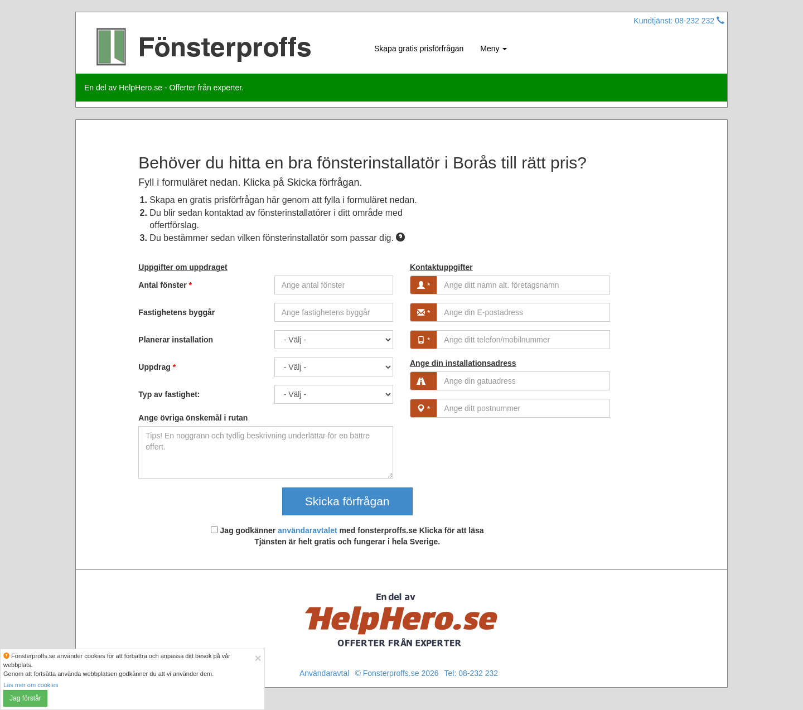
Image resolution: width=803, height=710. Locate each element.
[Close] (257, 658)
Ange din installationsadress (463, 363)
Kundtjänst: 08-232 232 (678, 20)
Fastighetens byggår (176, 312)
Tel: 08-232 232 (471, 673)
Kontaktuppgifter (441, 267)
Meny (493, 48)
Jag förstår (25, 698)
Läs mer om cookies (30, 685)
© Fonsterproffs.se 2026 (396, 673)
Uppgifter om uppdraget (182, 267)
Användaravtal (324, 673)
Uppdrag (157, 367)
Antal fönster (165, 285)
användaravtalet (307, 530)
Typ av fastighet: (169, 394)
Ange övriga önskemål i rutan (193, 417)
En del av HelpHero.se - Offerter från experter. (164, 87)
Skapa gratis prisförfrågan (418, 48)
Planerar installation (175, 339)
